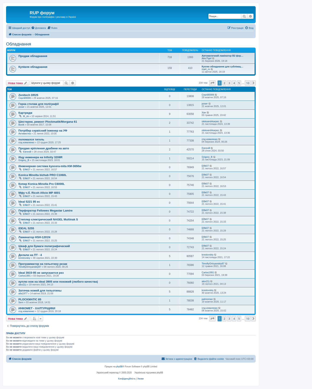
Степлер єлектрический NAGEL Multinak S (48, 219)
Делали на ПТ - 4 (30, 255)
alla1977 (23, 293)
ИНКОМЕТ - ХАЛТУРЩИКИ (36, 308)
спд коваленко (26, 142)
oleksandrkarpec (210, 121)
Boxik (21, 124)
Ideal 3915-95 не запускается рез (41, 272)
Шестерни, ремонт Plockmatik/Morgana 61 (47, 121)
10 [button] (247, 83)
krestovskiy (24, 258)
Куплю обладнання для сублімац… (222, 66)
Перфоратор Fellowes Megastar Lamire (45, 210)
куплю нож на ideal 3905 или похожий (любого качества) (58, 281)
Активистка (24, 133)
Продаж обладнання (32, 56)
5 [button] (239, 83)
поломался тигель (31, 139)
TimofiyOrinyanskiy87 (29, 266)
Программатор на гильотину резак (42, 263)
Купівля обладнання (32, 66)
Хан (204, 112)
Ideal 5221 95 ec (29, 201)
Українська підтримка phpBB (149, 372)
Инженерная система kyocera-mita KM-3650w (49, 166)
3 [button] (229, 83)
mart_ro (206, 69)
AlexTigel (206, 58)
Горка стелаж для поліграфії (38, 104)
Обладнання (18, 44)
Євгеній (27, 151)
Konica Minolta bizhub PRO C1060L (42, 175)
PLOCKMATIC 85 (29, 299)
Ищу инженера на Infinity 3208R (40, 157)
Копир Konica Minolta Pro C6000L (41, 184)
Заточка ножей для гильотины (40, 290)
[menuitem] (38, 28)
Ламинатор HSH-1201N (34, 237)
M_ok (26, 116)
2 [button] (224, 83)
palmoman (207, 299)
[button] (212, 83)
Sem (20, 302)
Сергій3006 (24, 98)
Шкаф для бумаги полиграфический (44, 246)
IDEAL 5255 (26, 228)
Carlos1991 (24, 275)
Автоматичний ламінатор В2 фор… (222, 55)
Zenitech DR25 (28, 95)
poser (21, 107)
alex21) (22, 284)
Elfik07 (26, 169)
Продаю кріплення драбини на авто (43, 148)
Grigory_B (23, 160)
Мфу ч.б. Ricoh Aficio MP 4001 (39, 192)
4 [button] (234, 83)
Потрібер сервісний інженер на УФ (42, 130)
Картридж (25, 112)
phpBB (119, 366)
